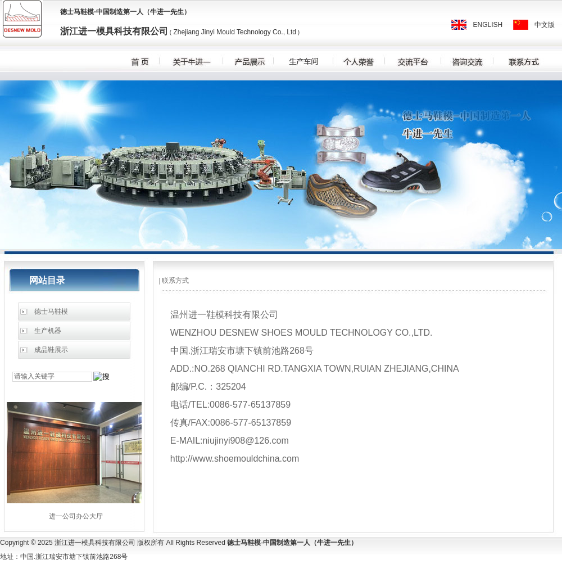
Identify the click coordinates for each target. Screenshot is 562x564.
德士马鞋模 (77, 12)
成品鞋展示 (51, 350)
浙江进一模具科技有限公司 (114, 31)
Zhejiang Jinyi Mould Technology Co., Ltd (233, 32)
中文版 (544, 25)
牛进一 (160, 12)
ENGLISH (488, 25)
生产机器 (47, 331)
